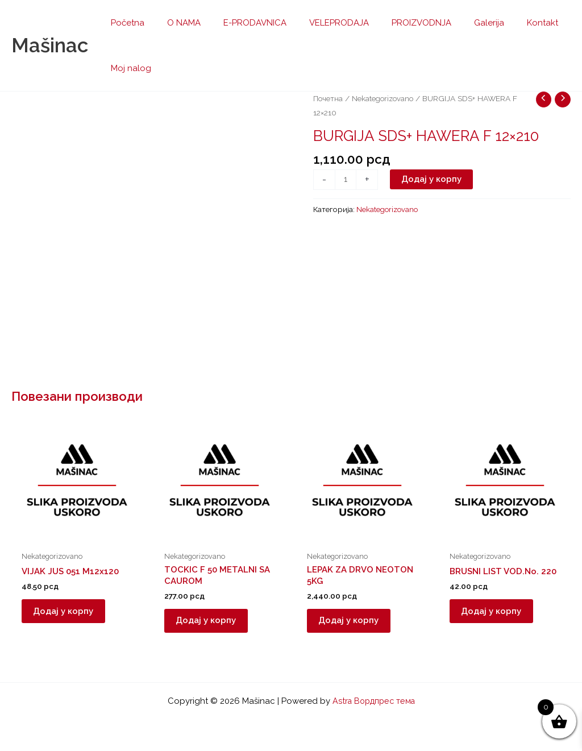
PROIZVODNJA (396, 23)
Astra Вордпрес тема (373, 701)
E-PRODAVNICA (240, 23)
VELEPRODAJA (319, 23)
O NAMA (175, 23)
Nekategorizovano (384, 98)
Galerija (458, 23)
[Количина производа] (346, 179)
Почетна (328, 98)
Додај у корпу (432, 179)
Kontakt (505, 23)
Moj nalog (128, 68)
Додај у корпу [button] (69, 614)
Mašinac (49, 45)
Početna (125, 23)
